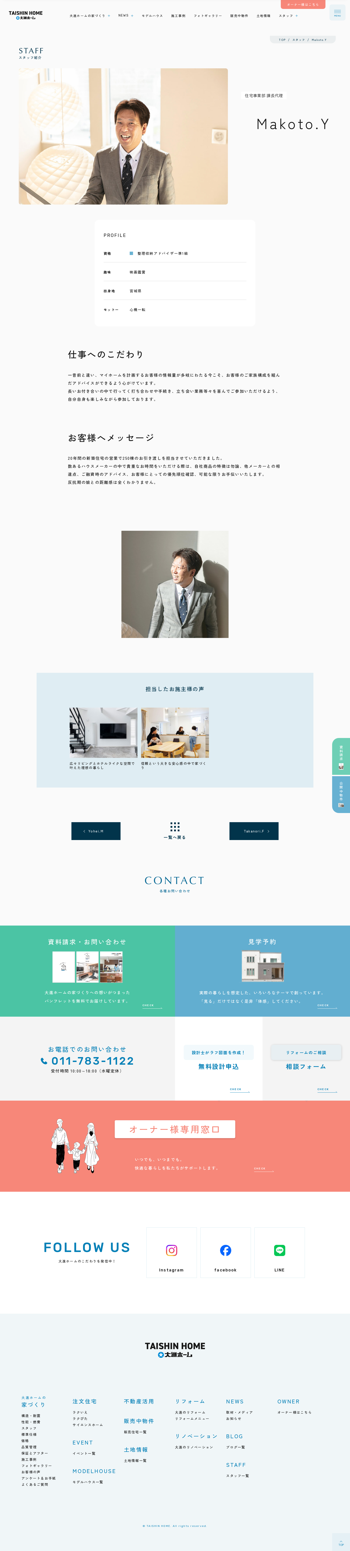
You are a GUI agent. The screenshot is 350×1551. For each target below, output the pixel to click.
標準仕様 (29, 1434)
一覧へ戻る (175, 837)
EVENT (83, 1442)
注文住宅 (85, 1401)
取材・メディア (239, 1412)
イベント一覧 (84, 1453)
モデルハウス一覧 (88, 1482)
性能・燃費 (31, 1421)
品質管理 (29, 1446)
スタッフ (29, 1428)
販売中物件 (139, 1421)
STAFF (236, 1464)
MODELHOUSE (94, 1471)
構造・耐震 (31, 1415)
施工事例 (29, 1459)
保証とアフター (34, 1453)
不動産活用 (139, 1401)
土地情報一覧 (135, 1460)
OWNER (288, 1401)
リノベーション (196, 1436)
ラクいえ (80, 1412)
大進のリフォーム (190, 1412)
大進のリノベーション (194, 1447)
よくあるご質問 (34, 1484)
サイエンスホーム (88, 1424)
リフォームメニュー (192, 1418)
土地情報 (136, 1449)
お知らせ (234, 1418)
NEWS (235, 1401)
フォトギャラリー (36, 1465)
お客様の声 (31, 1471)
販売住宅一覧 (135, 1432)
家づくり (33, 1402)
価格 (25, 1440)
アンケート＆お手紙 (38, 1478)
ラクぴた (80, 1418)
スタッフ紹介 (31, 53)
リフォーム (190, 1401)
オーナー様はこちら (294, 1412)
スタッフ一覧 (237, 1475)
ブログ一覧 (235, 1447)
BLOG (234, 1436)
